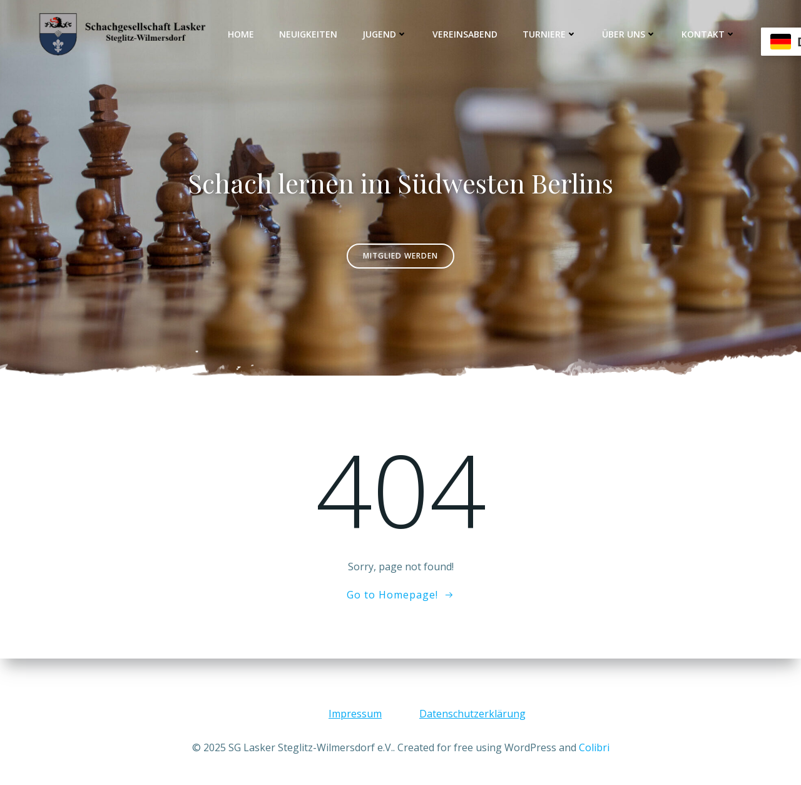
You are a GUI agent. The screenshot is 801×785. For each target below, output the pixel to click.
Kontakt (708, 34)
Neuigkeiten (308, 34)
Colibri (594, 747)
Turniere (550, 34)
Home (241, 34)
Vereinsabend (464, 34)
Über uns (629, 34)
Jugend (384, 34)
